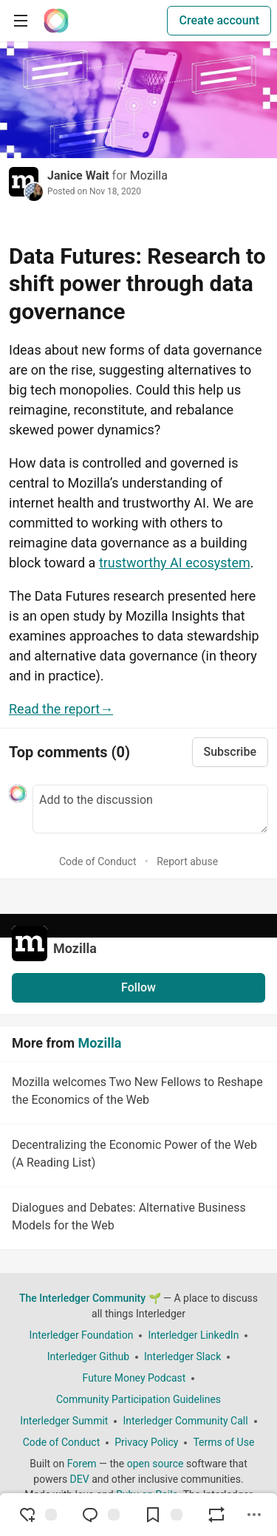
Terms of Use (223, 1442)
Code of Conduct (98, 861)
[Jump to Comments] (100, 1514)
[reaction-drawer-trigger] (37, 1514)
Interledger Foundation (82, 1335)
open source (155, 1464)
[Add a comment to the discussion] (150, 809)
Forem (82, 1464)
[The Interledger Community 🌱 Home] (56, 20)
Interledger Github (88, 1356)
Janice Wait (78, 175)
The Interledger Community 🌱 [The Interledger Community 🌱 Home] (90, 1298)
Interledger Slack (182, 1356)
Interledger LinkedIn (193, 1335)
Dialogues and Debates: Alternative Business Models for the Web (137, 1219)
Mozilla (149, 175)
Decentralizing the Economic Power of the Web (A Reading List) (137, 1156)
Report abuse (187, 861)
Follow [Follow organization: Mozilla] (138, 987)
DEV (79, 1479)
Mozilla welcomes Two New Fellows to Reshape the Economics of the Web (137, 1093)
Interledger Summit (64, 1421)
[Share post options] (254, 1514)
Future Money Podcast (134, 1378)
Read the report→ (61, 709)
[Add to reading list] (163, 1514)
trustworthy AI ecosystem (174, 562)
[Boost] (216, 1514)
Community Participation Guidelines (138, 1399)
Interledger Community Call (185, 1421)
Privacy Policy (146, 1442)
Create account (219, 20)
